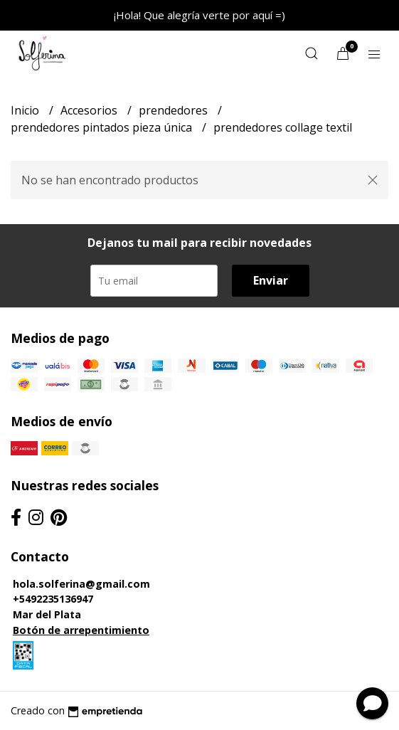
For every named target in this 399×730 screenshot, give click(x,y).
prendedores (175, 110)
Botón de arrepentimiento (81, 630)
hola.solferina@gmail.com (81, 584)
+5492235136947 (53, 598)
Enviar (270, 280)
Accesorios (90, 110)
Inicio (26, 110)
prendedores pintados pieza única (103, 127)
